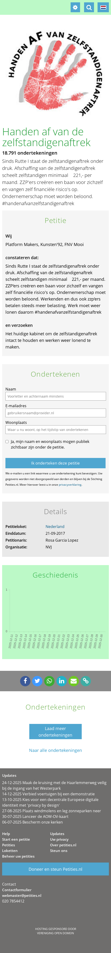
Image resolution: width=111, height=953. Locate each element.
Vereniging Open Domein (55, 933)
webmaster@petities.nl (21, 895)
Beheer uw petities (18, 856)
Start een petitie (16, 839)
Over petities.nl (63, 845)
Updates (57, 833)
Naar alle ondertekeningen (55, 750)
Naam (10, 389)
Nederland (55, 526)
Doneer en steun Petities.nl (55, 869)
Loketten (10, 850)
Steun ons (58, 850)
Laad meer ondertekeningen (55, 732)
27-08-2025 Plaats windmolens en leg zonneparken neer (51, 810)
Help (6, 833)
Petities (8, 845)
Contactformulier (16, 889)
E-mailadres (15, 405)
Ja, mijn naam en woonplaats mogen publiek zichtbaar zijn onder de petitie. (50, 444)
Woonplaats (16, 422)
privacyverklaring (70, 485)
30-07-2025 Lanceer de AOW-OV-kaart (35, 816)
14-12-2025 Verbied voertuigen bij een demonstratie (48, 794)
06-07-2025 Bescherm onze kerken (32, 822)
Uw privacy (59, 839)
